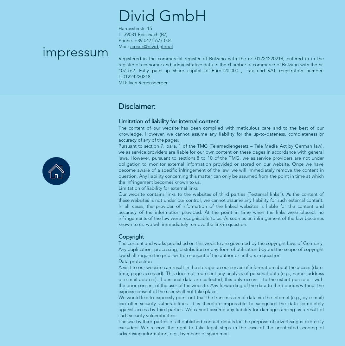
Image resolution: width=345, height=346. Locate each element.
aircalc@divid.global (151, 46)
